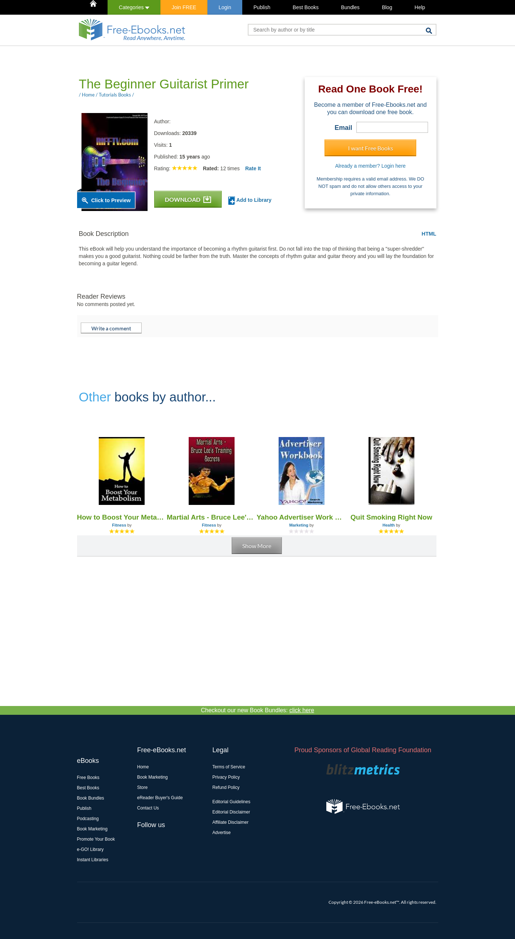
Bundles (350, 7)
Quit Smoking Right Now (391, 517)
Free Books (88, 777)
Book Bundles (90, 798)
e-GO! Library (90, 849)
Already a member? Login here (370, 166)
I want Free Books (370, 148)
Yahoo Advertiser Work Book (302, 517)
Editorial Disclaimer (231, 812)
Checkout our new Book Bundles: (257, 710)
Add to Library (249, 200)
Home (143, 766)
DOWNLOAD (188, 199)
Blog (387, 7)
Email (343, 127)
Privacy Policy (226, 777)
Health (388, 525)
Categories (134, 7)
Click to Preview (111, 200)
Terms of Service (229, 766)
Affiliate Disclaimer (231, 822)
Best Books (306, 7)
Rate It (253, 168)
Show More (256, 545)
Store (142, 787)
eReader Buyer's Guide (160, 797)
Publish (262, 7)
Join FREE (184, 7)
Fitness (119, 525)
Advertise (222, 832)
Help (419, 7)
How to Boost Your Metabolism (122, 517)
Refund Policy (226, 787)
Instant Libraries (92, 859)
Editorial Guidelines (231, 801)
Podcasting (88, 818)
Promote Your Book (96, 839)
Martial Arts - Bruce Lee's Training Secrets (212, 517)
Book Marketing (92, 828)
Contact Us (148, 808)
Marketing (298, 525)
